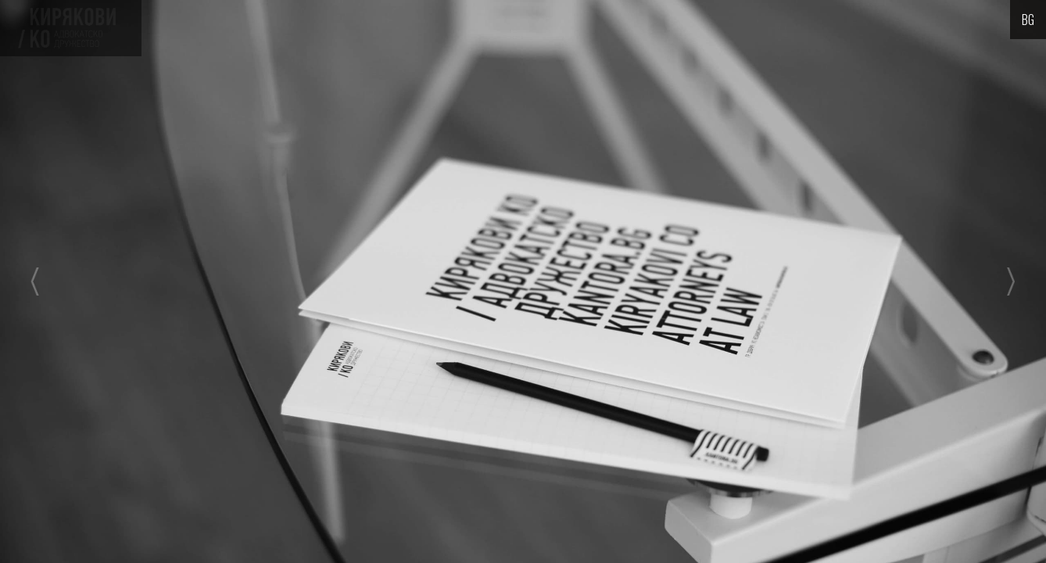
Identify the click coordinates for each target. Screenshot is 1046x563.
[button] (105, 281)
